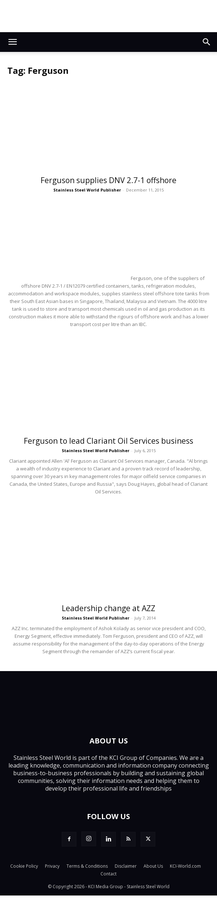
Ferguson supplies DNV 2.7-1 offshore (108, 180)
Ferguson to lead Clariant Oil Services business (108, 441)
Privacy (52, 866)
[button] (12, 42)
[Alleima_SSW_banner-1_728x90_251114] (108, 16)
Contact (108, 874)
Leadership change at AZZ (108, 608)
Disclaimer (126, 866)
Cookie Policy (24, 866)
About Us (153, 866)
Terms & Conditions (87, 866)
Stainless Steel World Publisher (87, 190)
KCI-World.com (185, 866)
